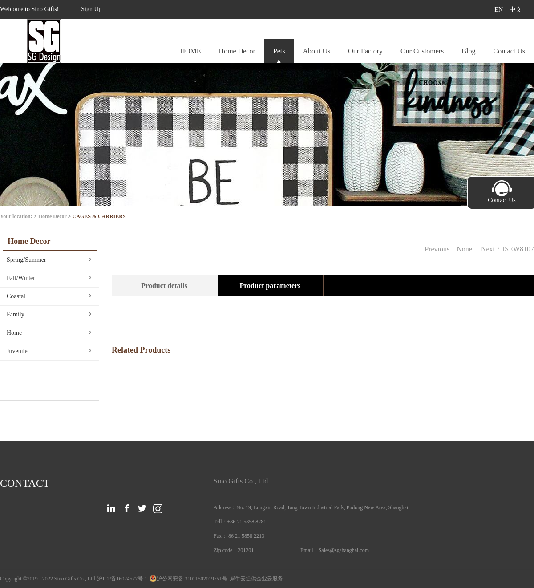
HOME (190, 51)
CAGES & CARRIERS (99, 216)
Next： (507, 249)
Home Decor (52, 216)
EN (498, 9)
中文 (516, 9)
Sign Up (91, 9)
